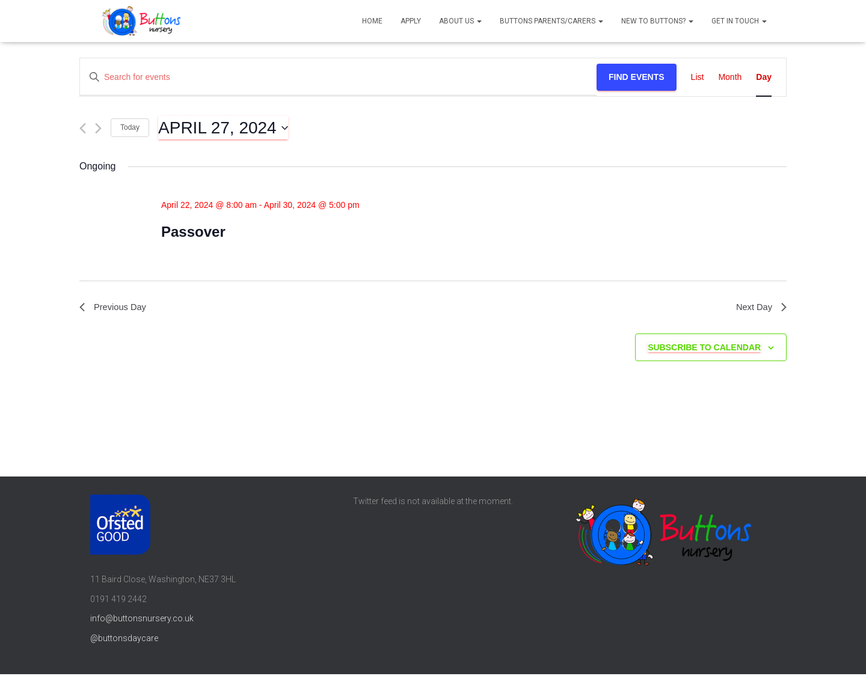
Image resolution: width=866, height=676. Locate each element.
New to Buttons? (657, 21)
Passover (193, 232)
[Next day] (98, 128)
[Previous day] (82, 128)
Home (372, 21)
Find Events (637, 77)
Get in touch (739, 21)
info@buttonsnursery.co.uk (142, 621)
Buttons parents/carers (551, 21)
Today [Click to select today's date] (130, 127)
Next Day (759, 308)
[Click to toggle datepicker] (223, 128)
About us (460, 21)
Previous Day (115, 308)
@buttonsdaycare (124, 640)
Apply (411, 21)
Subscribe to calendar (704, 349)
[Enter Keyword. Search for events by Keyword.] (338, 77)
